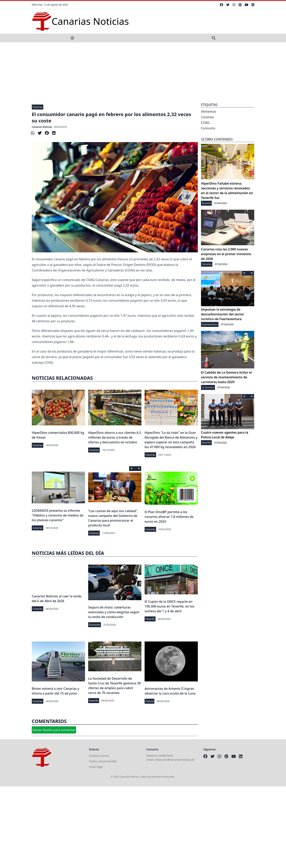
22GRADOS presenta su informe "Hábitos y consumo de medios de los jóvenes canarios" (57, 515)
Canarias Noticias (42, 127)
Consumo (208, 128)
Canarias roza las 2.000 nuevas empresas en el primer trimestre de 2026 (226, 254)
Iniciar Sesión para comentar (54, 730)
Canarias (38, 107)
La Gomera (208, 387)
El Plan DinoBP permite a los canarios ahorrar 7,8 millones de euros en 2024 (169, 517)
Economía (94, 624)
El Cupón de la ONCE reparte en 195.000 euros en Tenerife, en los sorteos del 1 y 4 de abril (169, 606)
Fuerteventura (210, 324)
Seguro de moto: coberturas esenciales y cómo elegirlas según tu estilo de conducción (113, 612)
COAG (205, 122)
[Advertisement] (143, 72)
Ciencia (149, 701)
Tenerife (150, 619)
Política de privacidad (103, 761)
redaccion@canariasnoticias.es (175, 760)
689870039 (166, 756)
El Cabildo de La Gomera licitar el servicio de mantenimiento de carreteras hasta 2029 (226, 377)
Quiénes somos (99, 756)
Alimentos (208, 111)
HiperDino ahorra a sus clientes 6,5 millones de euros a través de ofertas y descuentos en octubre (114, 437)
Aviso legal (96, 767)
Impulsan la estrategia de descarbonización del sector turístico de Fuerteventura (222, 314)
